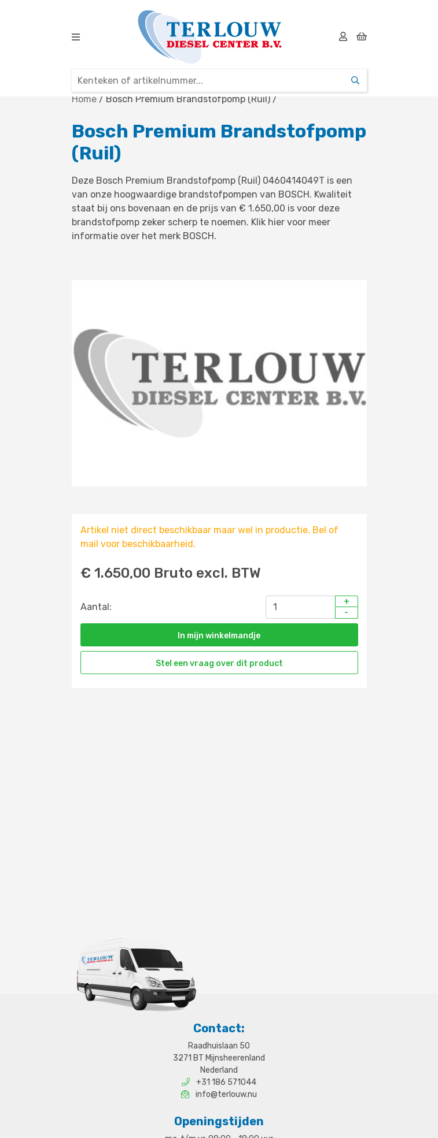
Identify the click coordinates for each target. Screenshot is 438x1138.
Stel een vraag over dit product (219, 663)
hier (276, 222)
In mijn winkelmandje (219, 636)
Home (84, 99)
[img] (76, 37)
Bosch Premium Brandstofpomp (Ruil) (188, 99)
